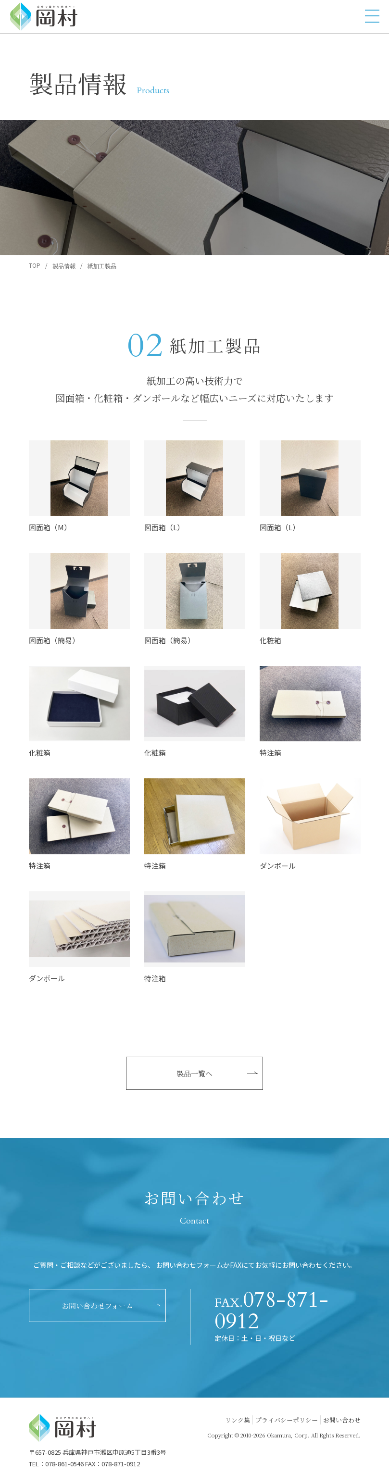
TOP (34, 265)
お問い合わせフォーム (97, 1305)
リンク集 (237, 1419)
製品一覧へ (194, 1073)
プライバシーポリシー (286, 1419)
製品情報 (63, 266)
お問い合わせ (342, 1419)
